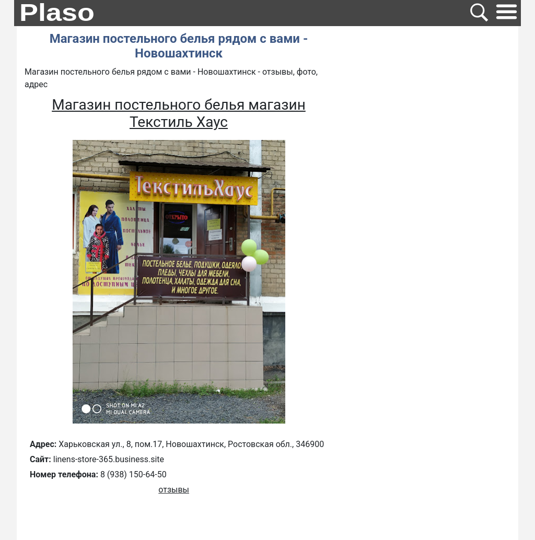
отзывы (173, 490)
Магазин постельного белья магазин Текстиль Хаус (179, 113)
